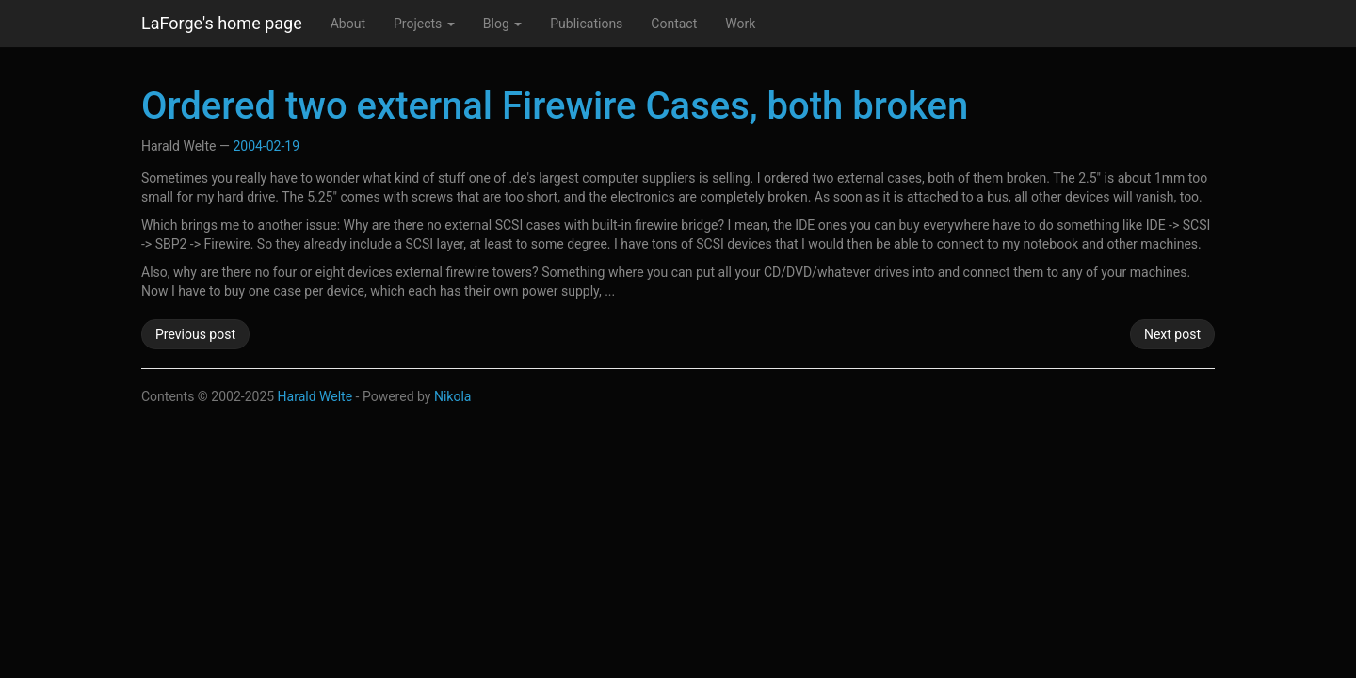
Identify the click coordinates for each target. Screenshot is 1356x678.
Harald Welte (315, 396)
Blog (502, 23)
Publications (586, 23)
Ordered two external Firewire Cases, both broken (554, 106)
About (348, 23)
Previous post (195, 334)
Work (740, 23)
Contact (674, 23)
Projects (424, 23)
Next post (1172, 334)
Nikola (453, 396)
